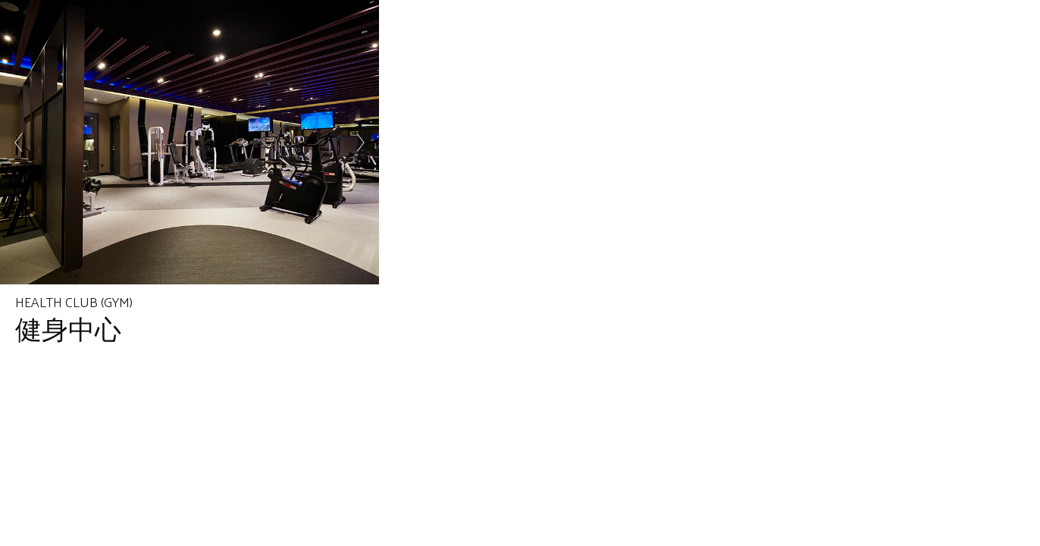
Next (359, 142)
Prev (20, 142)
